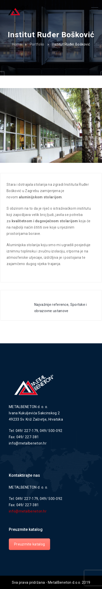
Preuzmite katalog (29, 544)
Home (17, 44)
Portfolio (37, 44)
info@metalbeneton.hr (28, 511)
